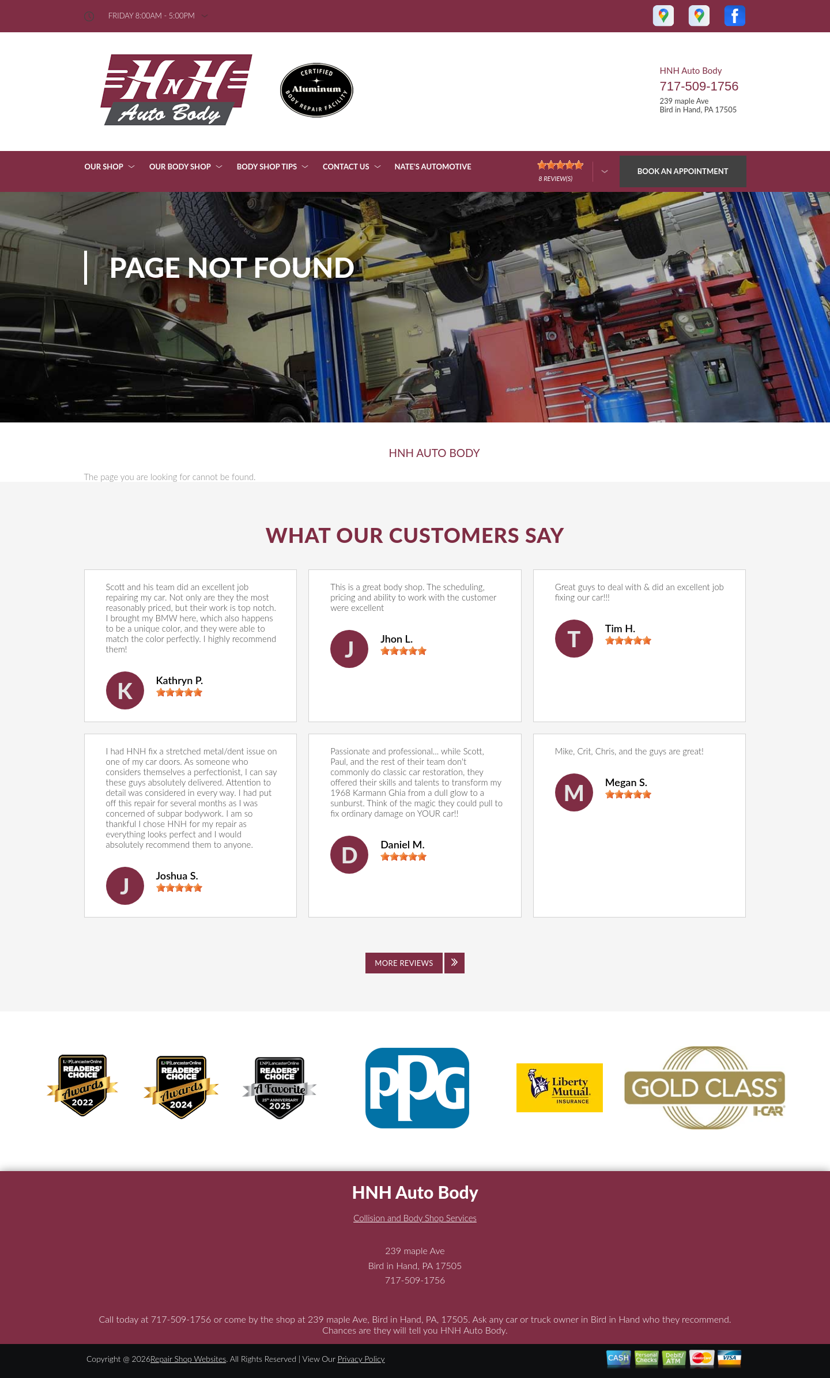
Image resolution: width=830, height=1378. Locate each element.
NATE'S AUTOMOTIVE (433, 166)
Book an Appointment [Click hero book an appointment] (683, 171)
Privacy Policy (360, 1359)
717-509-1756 (698, 86)
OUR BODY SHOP (180, 166)
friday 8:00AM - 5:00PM (151, 16)
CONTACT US (346, 166)
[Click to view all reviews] (415, 963)
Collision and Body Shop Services (415, 1218)
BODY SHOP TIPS (267, 166)
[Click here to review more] (572, 171)
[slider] (179, 692)
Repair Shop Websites (188, 1359)
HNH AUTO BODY (434, 453)
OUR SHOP (104, 166)
